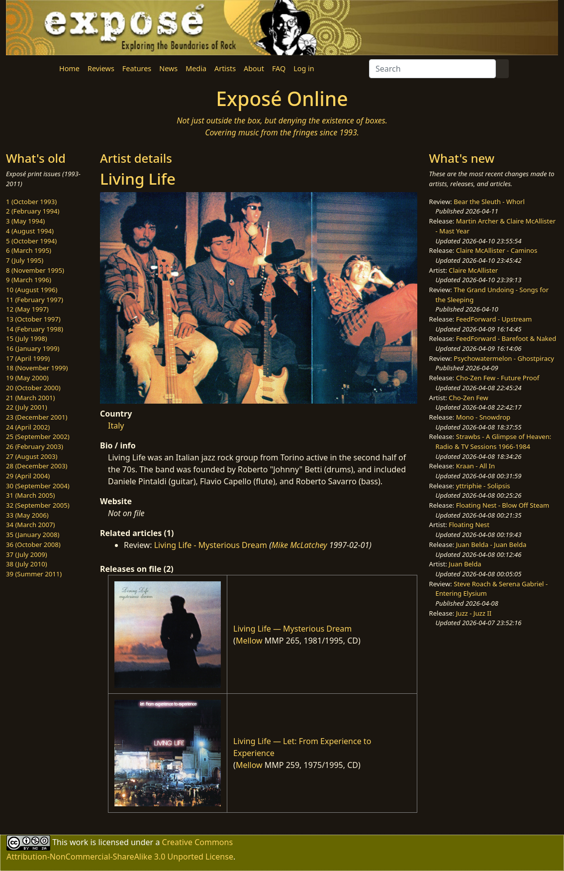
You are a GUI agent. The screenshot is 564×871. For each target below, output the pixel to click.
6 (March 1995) (28, 250)
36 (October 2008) (33, 544)
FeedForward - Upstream (494, 319)
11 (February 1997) (34, 299)
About (254, 68)
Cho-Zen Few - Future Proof (497, 377)
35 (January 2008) (32, 534)
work (79, 841)
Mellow (249, 640)
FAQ (278, 68)
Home (69, 68)
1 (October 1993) (31, 201)
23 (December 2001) (36, 417)
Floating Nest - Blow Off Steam (502, 505)
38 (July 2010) (26, 563)
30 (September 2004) (38, 485)
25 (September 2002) (38, 436)
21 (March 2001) (30, 397)
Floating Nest (469, 524)
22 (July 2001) (26, 407)
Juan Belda (465, 563)
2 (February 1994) (32, 211)
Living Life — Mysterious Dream (292, 628)
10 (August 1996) (31, 289)
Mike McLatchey (299, 545)
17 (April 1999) (28, 358)
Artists (225, 68)
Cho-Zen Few (468, 397)
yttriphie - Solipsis (483, 485)
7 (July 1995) (24, 260)
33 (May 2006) (27, 515)
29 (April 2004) (28, 475)
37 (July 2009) (26, 554)
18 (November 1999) (37, 367)
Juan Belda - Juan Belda (491, 544)
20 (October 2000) (33, 387)
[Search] (432, 68)
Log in (303, 68)
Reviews (101, 68)
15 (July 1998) (26, 338)
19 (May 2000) (27, 377)
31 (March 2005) (30, 495)
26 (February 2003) (34, 446)
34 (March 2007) (30, 524)
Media (196, 68)
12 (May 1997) (27, 309)
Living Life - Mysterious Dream (210, 545)
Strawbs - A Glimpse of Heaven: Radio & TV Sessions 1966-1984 (494, 441)
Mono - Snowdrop (483, 417)
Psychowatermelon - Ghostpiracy (504, 358)
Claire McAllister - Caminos (497, 250)
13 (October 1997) (33, 319)
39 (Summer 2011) (34, 573)
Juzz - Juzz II (473, 613)
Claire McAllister (473, 270)
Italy (116, 425)
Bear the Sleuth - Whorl (489, 201)
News (168, 68)
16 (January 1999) (32, 348)
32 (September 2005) (38, 505)
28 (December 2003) (36, 465)
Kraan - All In (475, 465)
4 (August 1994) (30, 230)
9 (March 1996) (28, 279)
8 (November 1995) (35, 270)
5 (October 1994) (31, 240)
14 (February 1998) (34, 329)
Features (136, 68)
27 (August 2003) (31, 456)
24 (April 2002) (28, 427)
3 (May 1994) (25, 221)
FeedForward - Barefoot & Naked (506, 338)
